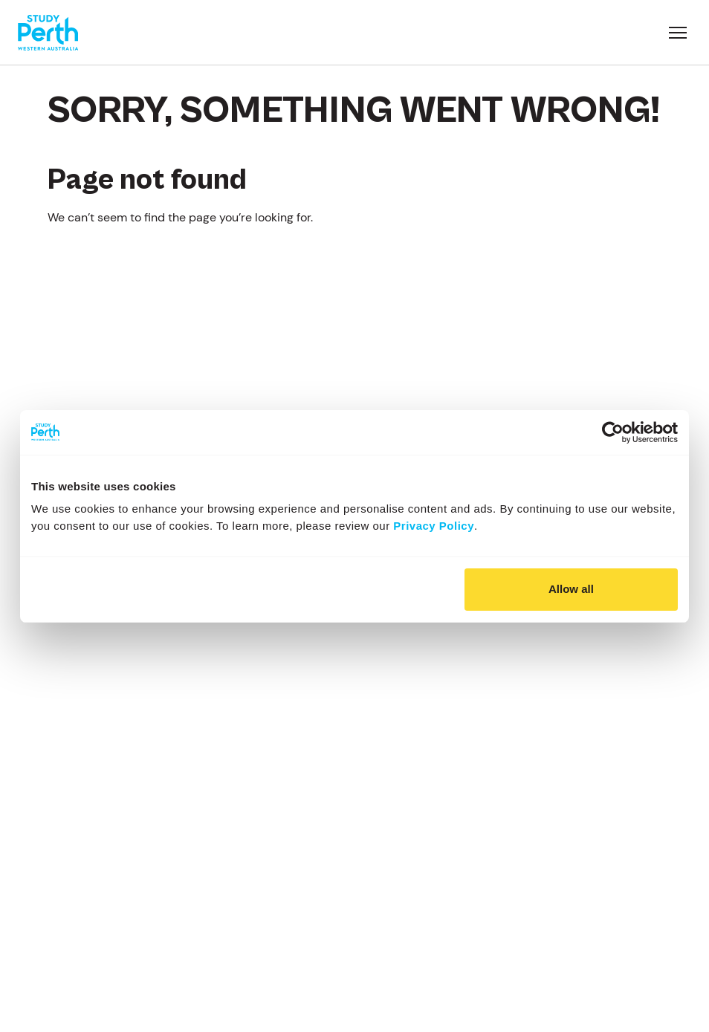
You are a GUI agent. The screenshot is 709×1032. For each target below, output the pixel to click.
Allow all (571, 588)
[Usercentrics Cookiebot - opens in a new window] (613, 432)
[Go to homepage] (48, 33)
